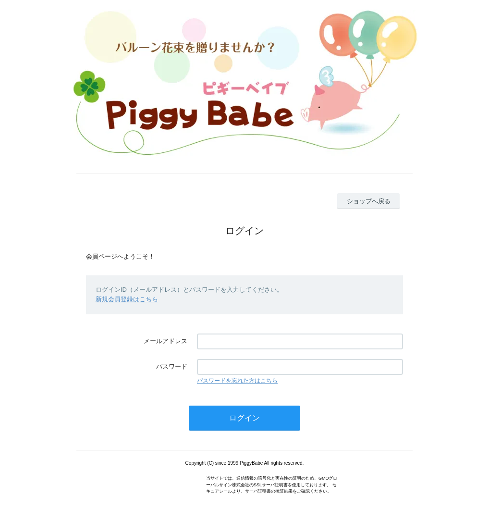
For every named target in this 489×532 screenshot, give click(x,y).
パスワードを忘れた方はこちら (237, 380)
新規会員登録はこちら (127, 299)
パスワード (171, 366)
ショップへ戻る (369, 201)
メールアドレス (165, 341)
